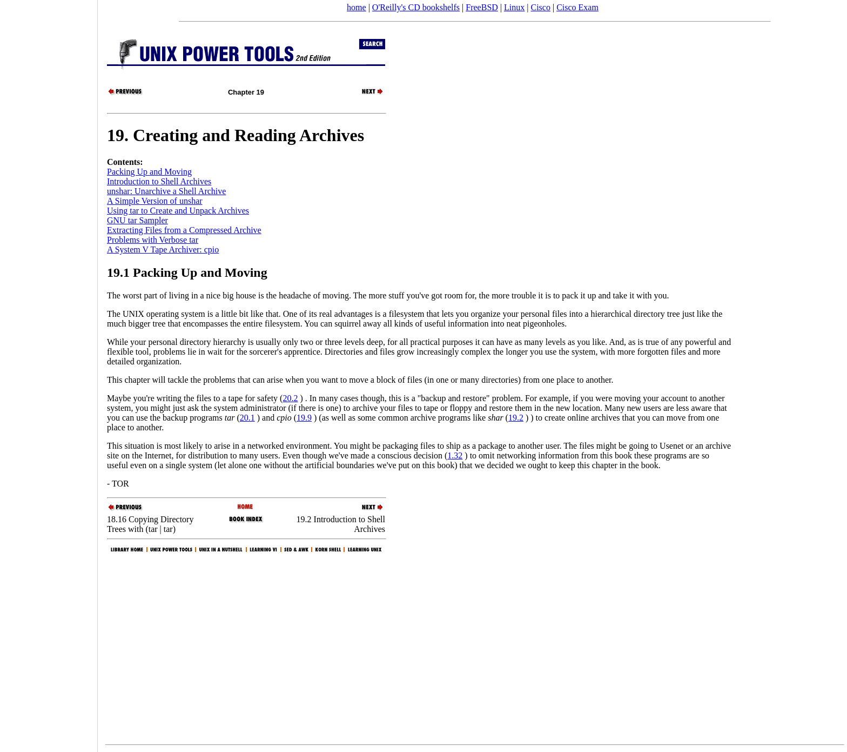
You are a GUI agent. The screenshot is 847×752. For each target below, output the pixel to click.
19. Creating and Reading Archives (235, 135)
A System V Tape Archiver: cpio (163, 249)
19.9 (304, 417)
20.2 (290, 398)
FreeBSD (482, 7)
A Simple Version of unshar (155, 200)
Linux (514, 7)
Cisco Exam (577, 7)
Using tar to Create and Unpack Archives (178, 210)
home (356, 7)
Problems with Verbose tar (152, 239)
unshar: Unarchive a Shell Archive (166, 191)
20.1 (247, 417)
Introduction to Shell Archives (159, 181)
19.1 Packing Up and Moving (187, 272)
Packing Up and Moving (149, 171)
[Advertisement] (48, 372)
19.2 (515, 417)
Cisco (540, 7)
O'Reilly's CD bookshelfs (416, 7)
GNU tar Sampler (137, 220)
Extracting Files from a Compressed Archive (184, 230)
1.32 (454, 455)
